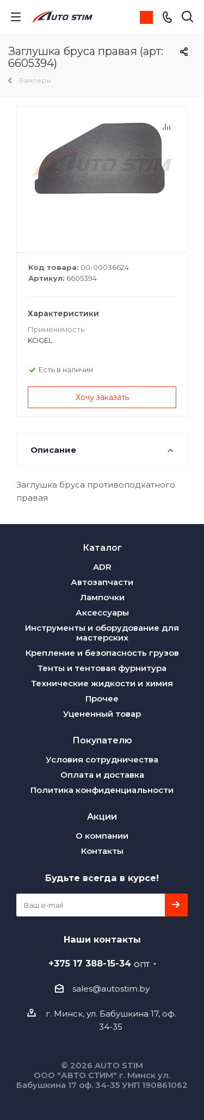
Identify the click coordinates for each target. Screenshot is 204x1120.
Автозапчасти (102, 582)
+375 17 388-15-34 (99, 963)
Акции (102, 816)
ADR (102, 567)
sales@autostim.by (111, 988)
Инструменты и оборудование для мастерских (102, 633)
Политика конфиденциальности (102, 790)
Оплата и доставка (102, 775)
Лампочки (102, 597)
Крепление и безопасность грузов (102, 653)
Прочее (102, 698)
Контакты (102, 851)
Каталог (102, 547)
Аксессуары (102, 612)
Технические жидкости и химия (102, 683)
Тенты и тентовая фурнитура (102, 668)
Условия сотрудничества (102, 759)
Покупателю (102, 740)
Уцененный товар (102, 714)
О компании (102, 835)
